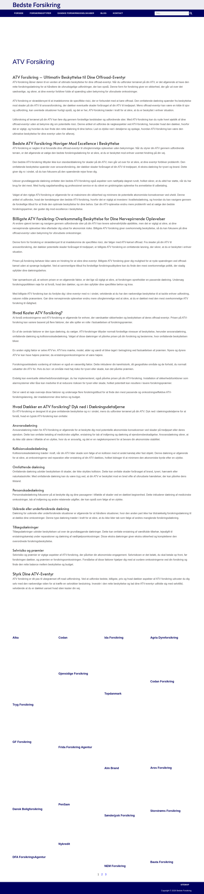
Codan (62, 637)
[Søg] (191, 13)
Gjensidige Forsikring (73, 673)
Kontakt (118, 13)
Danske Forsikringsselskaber (76, 13)
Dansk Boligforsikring (27, 809)
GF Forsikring (22, 742)
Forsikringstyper (40, 13)
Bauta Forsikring (161, 862)
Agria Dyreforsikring (164, 637)
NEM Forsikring (115, 866)
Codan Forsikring (162, 681)
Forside (18, 13)
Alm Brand (111, 768)
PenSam (64, 804)
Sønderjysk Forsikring (119, 815)
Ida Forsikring (113, 637)
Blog (103, 13)
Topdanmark (113, 693)
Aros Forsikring (161, 767)
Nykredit (64, 844)
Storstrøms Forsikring (165, 810)
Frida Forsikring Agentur (75, 747)
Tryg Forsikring (23, 704)
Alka (16, 637)
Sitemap (185, 885)
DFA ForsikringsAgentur (29, 857)
